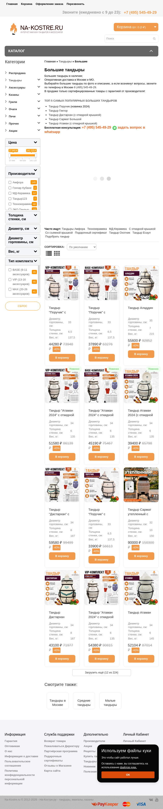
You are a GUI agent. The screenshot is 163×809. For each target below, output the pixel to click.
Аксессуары (15, 87)
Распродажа (15, 72)
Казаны (12, 94)
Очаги (11, 108)
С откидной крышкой (142, 228)
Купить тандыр (94, 756)
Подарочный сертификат (91, 232)
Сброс (22, 306)
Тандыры (13, 79)
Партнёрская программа (60, 751)
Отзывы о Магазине (58, 765)
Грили (11, 101)
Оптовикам (12, 746)
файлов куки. (128, 767)
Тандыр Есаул (141, 232)
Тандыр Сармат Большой (65, 119)
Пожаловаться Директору (61, 746)
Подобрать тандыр (57, 236)
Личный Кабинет (134, 741)
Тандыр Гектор (59, 110)
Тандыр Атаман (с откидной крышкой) (73, 123)
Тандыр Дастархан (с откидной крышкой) (75, 114)
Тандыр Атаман (139, 612)
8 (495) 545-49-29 (85, 87)
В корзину (62, 357)
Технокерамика (97, 228)
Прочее (12, 123)
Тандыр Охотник (119, 232)
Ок (128, 774)
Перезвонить (75, 4)
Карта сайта (52, 770)
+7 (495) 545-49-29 (140, 12)
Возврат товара (55, 741)
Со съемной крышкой (59, 232)
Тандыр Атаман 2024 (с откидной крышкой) (140, 415)
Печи (10, 116)
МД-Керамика (118, 228)
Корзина (26, 4)
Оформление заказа (49, 4)
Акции (11, 130)
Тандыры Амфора (73, 228)
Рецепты (90, 751)
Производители (94, 741)
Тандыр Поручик (59, 106)
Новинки (90, 766)
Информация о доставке (21, 756)
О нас (8, 751)
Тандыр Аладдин (140, 308)
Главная (12, 4)
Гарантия (11, 741)
